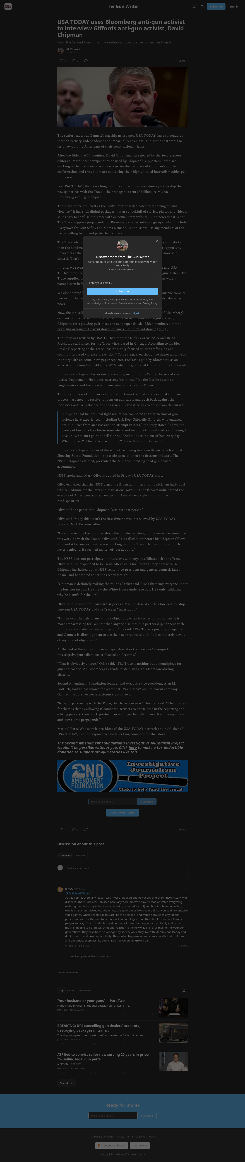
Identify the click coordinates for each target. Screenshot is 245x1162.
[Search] (194, 6)
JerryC (69, 888)
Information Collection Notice (121, 303)
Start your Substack (111, 1146)
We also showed (69, 293)
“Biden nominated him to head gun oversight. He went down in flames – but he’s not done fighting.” (119, 326)
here (133, 747)
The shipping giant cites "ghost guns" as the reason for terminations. (100, 1035)
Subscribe (216, 6)
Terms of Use (140, 299)
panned (62, 283)
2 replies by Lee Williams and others (90, 956)
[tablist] (72, 855)
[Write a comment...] (126, 873)
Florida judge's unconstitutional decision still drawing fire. (93, 1005)
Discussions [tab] (84, 990)
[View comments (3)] (75, 60)
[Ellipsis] (186, 888)
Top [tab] (61, 990)
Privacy (120, 1136)
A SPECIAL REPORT (69, 1064)
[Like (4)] (62, 60)
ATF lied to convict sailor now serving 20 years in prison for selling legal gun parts (103, 1057)
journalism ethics (167, 171)
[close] (157, 241)
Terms (129, 1136)
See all (67, 1083)
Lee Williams (73, 49)
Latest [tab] (70, 990)
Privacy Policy (150, 303)
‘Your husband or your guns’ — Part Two (91, 1000)
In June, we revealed (72, 267)
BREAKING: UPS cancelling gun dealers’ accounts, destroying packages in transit (98, 1028)
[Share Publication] (202, 6)
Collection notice (145, 1136)
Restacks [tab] (80, 855)
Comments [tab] (65, 855)
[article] (122, 1008)
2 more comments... (68, 972)
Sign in (234, 6)
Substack (105, 1154)
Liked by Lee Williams (77, 892)
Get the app (140, 1145)
